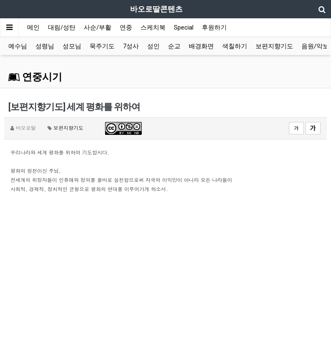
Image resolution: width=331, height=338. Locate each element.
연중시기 (35, 77)
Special (183, 27)
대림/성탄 (61, 27)
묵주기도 (102, 46)
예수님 (17, 46)
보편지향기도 (274, 46)
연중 (126, 27)
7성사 (131, 46)
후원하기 (214, 27)
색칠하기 (234, 46)
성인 (153, 46)
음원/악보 (315, 46)
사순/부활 (97, 27)
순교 (174, 46)
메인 (33, 27)
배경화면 (201, 46)
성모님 (72, 46)
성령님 (44, 46)
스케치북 (153, 27)
